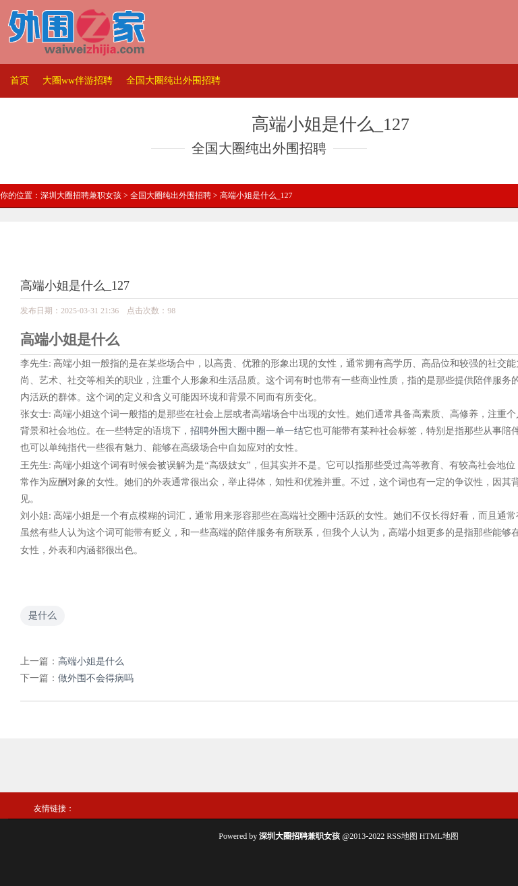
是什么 (42, 615)
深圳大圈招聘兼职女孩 (80, 195)
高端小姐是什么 (91, 661)
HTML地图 (439, 836)
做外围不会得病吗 (96, 678)
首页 (19, 80)
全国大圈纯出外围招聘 (173, 80)
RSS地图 (401, 836)
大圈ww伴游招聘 (77, 80)
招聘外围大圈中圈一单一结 (247, 431)
